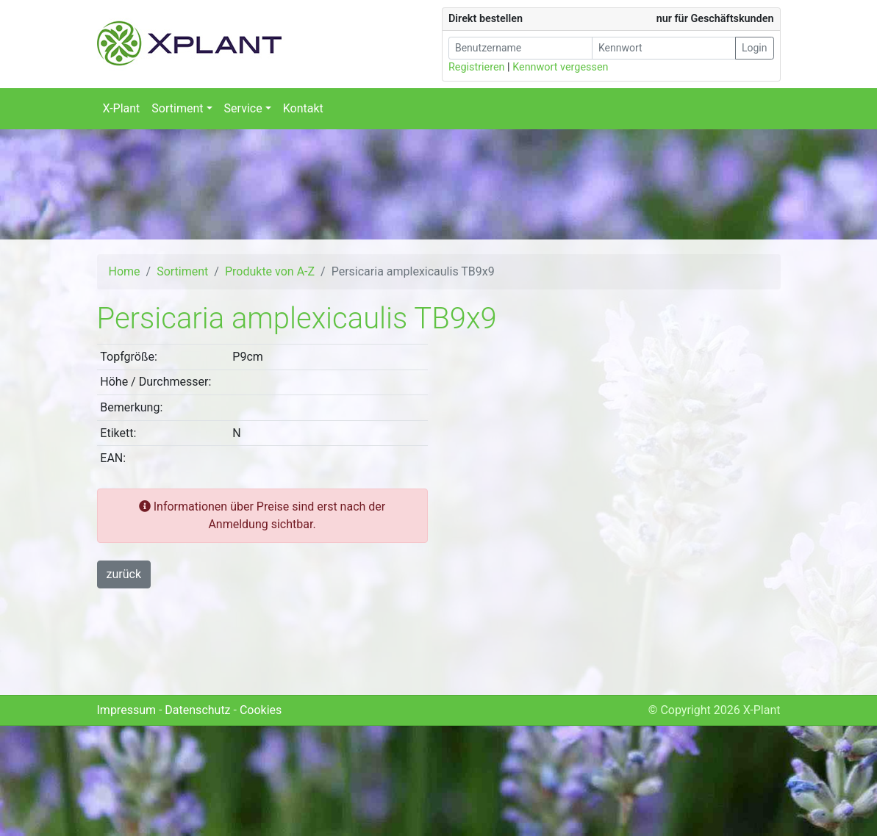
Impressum (127, 710)
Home (124, 271)
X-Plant (121, 108)
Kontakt (303, 108)
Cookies (261, 710)
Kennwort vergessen (560, 67)
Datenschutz (197, 710)
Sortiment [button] (177, 108)
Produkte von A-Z (270, 271)
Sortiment (182, 271)
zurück (124, 574)
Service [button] (243, 108)
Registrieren (476, 67)
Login (754, 48)
